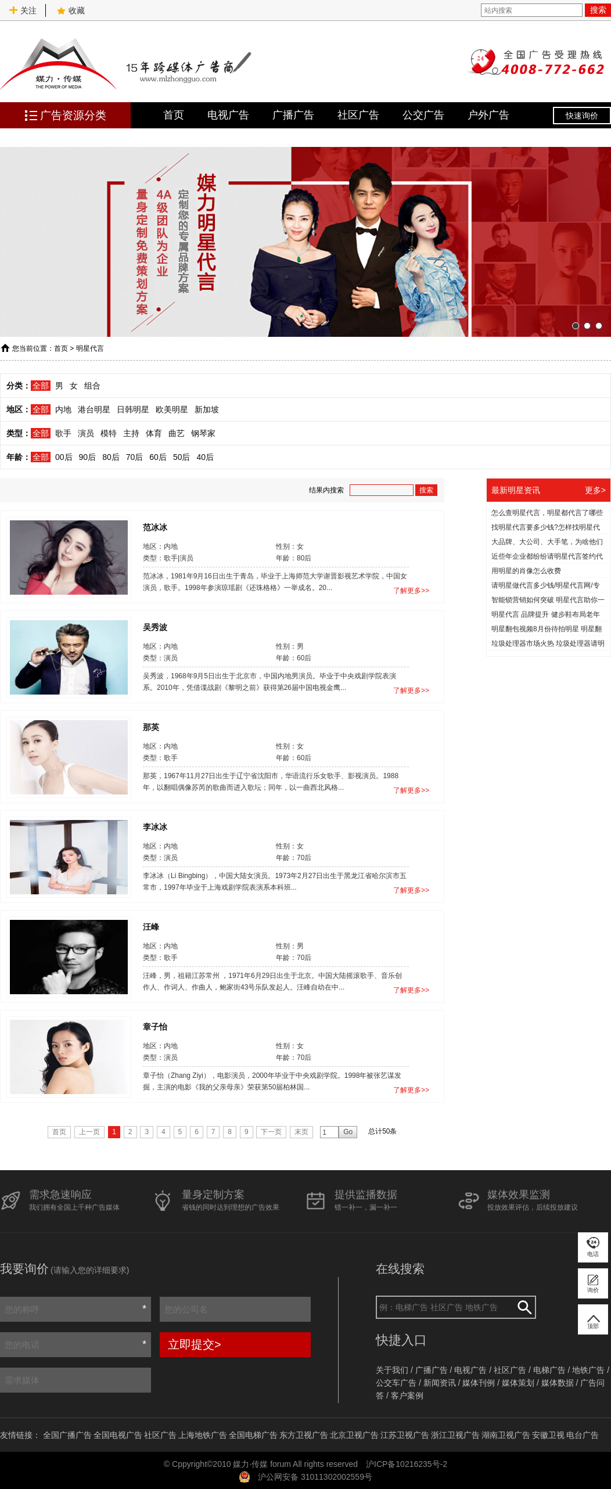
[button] (575, 325)
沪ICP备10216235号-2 (406, 1464)
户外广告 (488, 115)
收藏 (71, 10)
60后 (158, 457)
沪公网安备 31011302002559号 (315, 1476)
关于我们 (392, 1370)
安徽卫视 (548, 1435)
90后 (87, 457)
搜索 (598, 10)
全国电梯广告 (253, 1435)
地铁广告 (588, 1370)
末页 (301, 1132)
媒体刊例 (478, 1382)
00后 (64, 457)
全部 (41, 385)
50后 (182, 457)
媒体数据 (557, 1382)
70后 (134, 457)
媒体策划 (518, 1382)
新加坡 (207, 409)
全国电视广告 (118, 1435)
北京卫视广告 (354, 1435)
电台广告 (582, 1435)
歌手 (63, 433)
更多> (595, 490)
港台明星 (94, 409)
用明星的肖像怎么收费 (526, 571)
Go (348, 1132)
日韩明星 (133, 409)
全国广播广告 (67, 1435)
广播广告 (293, 115)
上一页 (89, 1132)
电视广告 (228, 115)
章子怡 (155, 1026)
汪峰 (151, 926)
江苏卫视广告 (404, 1435)
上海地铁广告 (202, 1435)
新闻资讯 (439, 1382)
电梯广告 (549, 1370)
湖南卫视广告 (505, 1435)
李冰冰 (155, 826)
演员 (86, 433)
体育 (154, 433)
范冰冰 (155, 527)
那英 (151, 726)
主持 (131, 433)
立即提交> (194, 1344)
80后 (111, 457)
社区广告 (358, 115)
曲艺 (176, 433)
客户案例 (407, 1395)
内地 (63, 409)
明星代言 (90, 348)
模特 (108, 433)
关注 (23, 10)
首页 (173, 115)
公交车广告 (396, 1382)
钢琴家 (203, 433)
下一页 (271, 1132)
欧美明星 (172, 409)
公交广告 (423, 115)
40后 (205, 457)
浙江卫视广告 (455, 1435)
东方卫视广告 (303, 1435)
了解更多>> (411, 591)
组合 (92, 385)
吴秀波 (155, 627)
